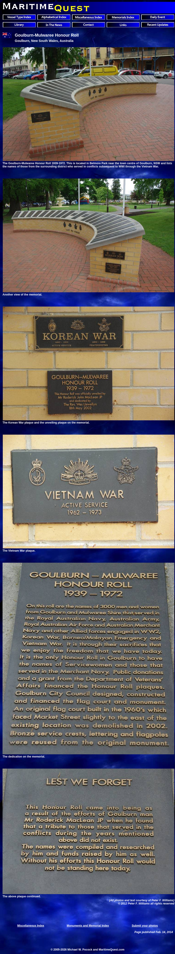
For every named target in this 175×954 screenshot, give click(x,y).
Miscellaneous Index (30, 925)
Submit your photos (145, 925)
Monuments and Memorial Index (88, 925)
